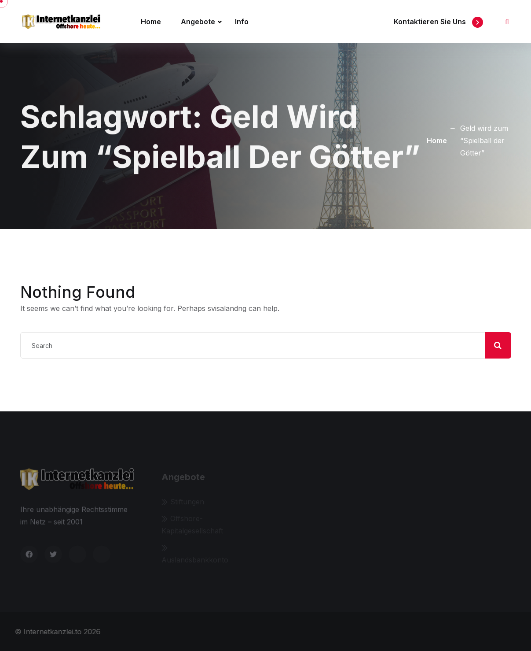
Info (242, 21)
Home (151, 21)
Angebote (198, 21)
